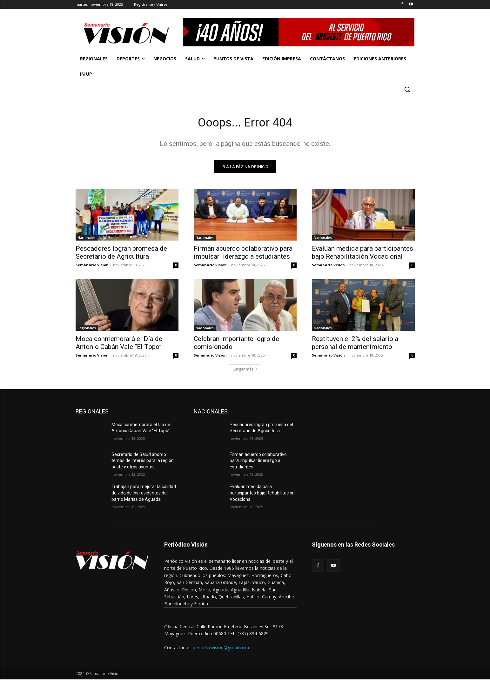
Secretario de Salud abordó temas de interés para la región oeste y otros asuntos (142, 462)
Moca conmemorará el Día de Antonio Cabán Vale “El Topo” (119, 344)
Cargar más (245, 370)
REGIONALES (92, 412)
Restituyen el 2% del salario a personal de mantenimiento (355, 344)
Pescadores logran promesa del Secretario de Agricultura (122, 254)
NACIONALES (211, 412)
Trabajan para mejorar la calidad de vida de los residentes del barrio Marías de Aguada (143, 494)
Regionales (86, 329)
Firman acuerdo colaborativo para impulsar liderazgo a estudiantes (243, 254)
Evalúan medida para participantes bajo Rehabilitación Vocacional (362, 254)
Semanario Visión (92, 266)
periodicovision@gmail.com (221, 649)
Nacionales (86, 239)
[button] (407, 89)
